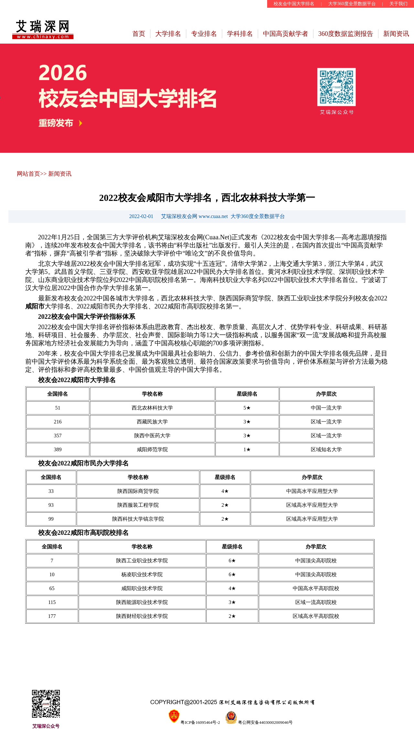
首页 (138, 33)
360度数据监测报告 (345, 33)
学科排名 (240, 33)
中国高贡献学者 (285, 33)
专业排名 (204, 33)
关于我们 (398, 3)
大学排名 (168, 33)
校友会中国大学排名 (294, 3)
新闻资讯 (396, 33)
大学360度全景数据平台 (352, 3)
